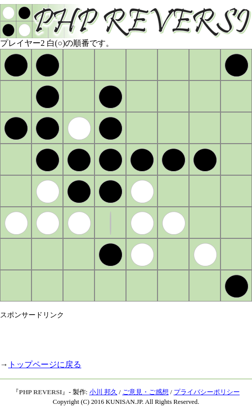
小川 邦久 (103, 392)
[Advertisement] (119, 335)
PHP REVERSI (40, 392)
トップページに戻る (44, 364)
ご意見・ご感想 (145, 392)
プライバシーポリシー (207, 392)
